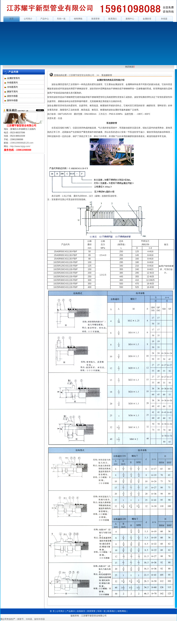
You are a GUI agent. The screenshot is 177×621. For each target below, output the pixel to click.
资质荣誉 (95, 18)
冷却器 (29, 619)
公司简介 (28, 18)
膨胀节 (20, 619)
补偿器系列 (12, 82)
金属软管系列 (13, 78)
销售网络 (78, 18)
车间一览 (61, 18)
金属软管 (147, 18)
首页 (11, 18)
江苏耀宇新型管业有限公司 (81, 75)
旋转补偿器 (12, 100)
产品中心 (44, 18)
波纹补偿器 (12, 96)
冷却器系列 (12, 87)
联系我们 (112, 18)
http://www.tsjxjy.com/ (20, 146)
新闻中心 (130, 18)
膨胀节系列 (12, 91)
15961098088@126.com (22, 143)
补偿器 (164, 18)
